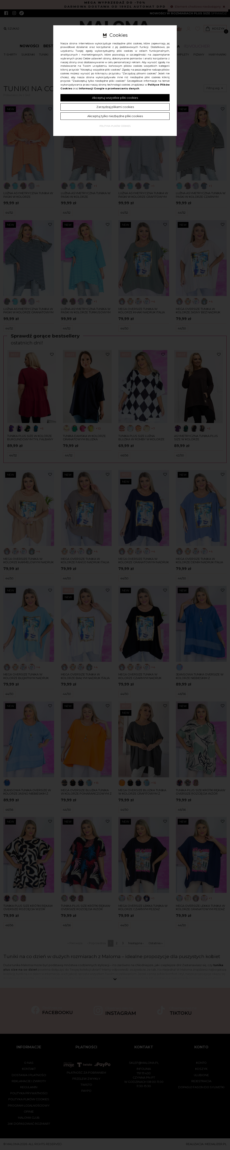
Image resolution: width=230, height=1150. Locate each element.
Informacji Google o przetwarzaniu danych (109, 88)
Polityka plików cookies (115, 126)
